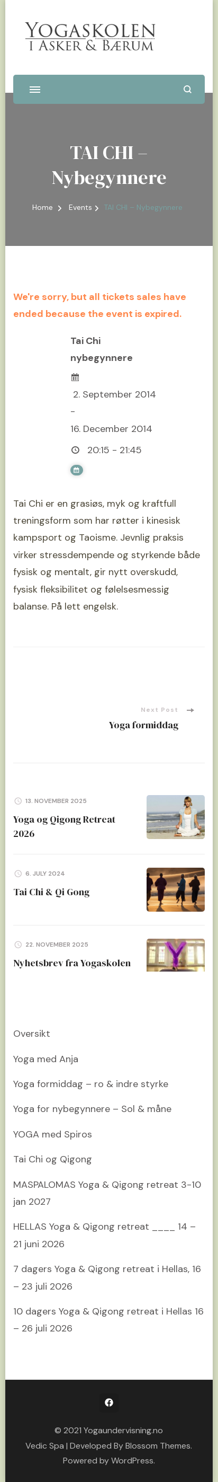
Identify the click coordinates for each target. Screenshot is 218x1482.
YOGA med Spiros (52, 1134)
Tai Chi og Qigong (52, 1159)
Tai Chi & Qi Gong (51, 891)
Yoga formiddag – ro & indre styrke (90, 1084)
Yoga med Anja (45, 1059)
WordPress (132, 1460)
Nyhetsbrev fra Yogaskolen (72, 962)
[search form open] (187, 89)
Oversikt (31, 1033)
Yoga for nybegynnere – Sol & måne (92, 1108)
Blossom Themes (157, 1445)
